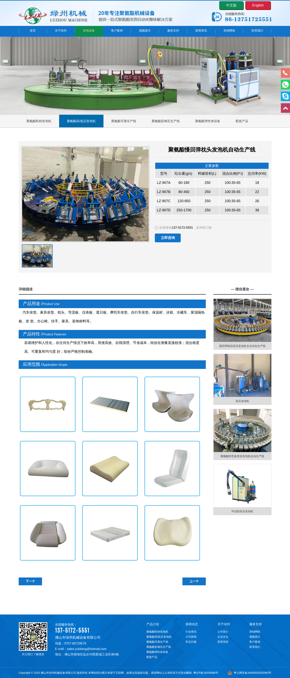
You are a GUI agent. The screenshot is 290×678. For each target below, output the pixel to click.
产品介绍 (152, 624)
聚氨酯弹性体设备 (207, 121)
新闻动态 (192, 624)
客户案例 (117, 31)
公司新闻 (191, 636)
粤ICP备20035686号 (205, 672)
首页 (33, 31)
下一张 (22, 252)
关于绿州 (60, 31)
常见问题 (191, 641)
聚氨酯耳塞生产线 (123, 121)
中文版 (231, 5)
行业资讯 (191, 631)
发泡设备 (89, 31)
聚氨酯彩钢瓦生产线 (166, 121)
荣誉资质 (222, 641)
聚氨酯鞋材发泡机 (38, 121)
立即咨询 (168, 238)
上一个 (194, 581)
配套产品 (242, 121)
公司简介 (222, 631)
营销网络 (229, 31)
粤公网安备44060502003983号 (249, 673)
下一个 (30, 581)
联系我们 (257, 31)
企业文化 (222, 636)
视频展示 (145, 31)
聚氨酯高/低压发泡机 (81, 121)
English (258, 5)
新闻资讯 (201, 31)
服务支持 (173, 31)
